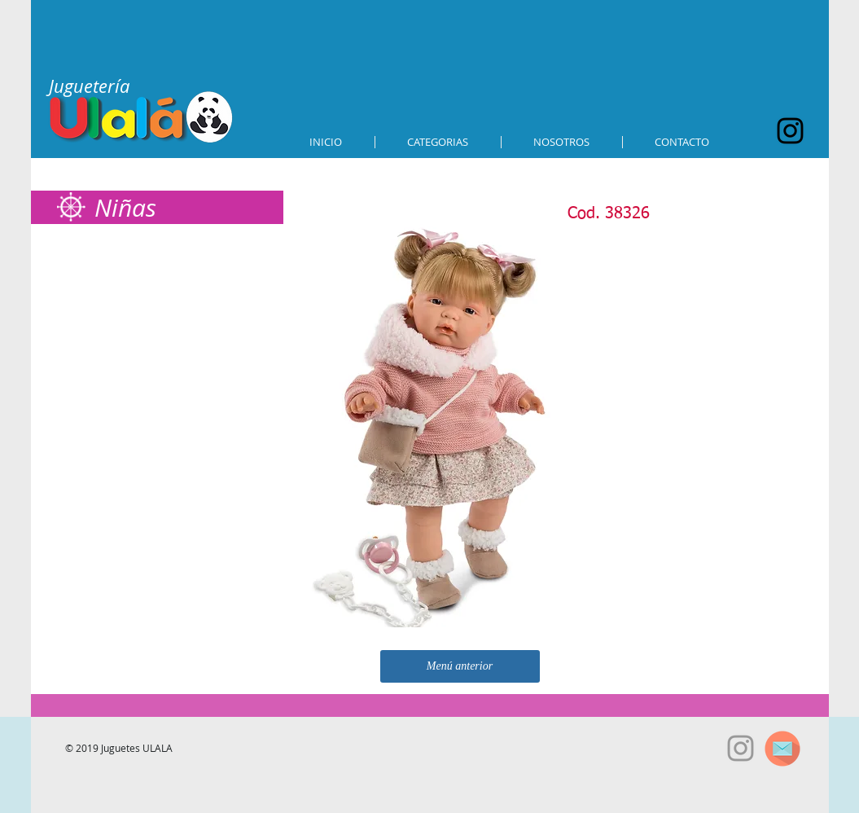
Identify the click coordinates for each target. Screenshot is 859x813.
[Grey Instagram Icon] (740, 748)
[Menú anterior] (460, 666)
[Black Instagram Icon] (790, 130)
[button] (438, 142)
